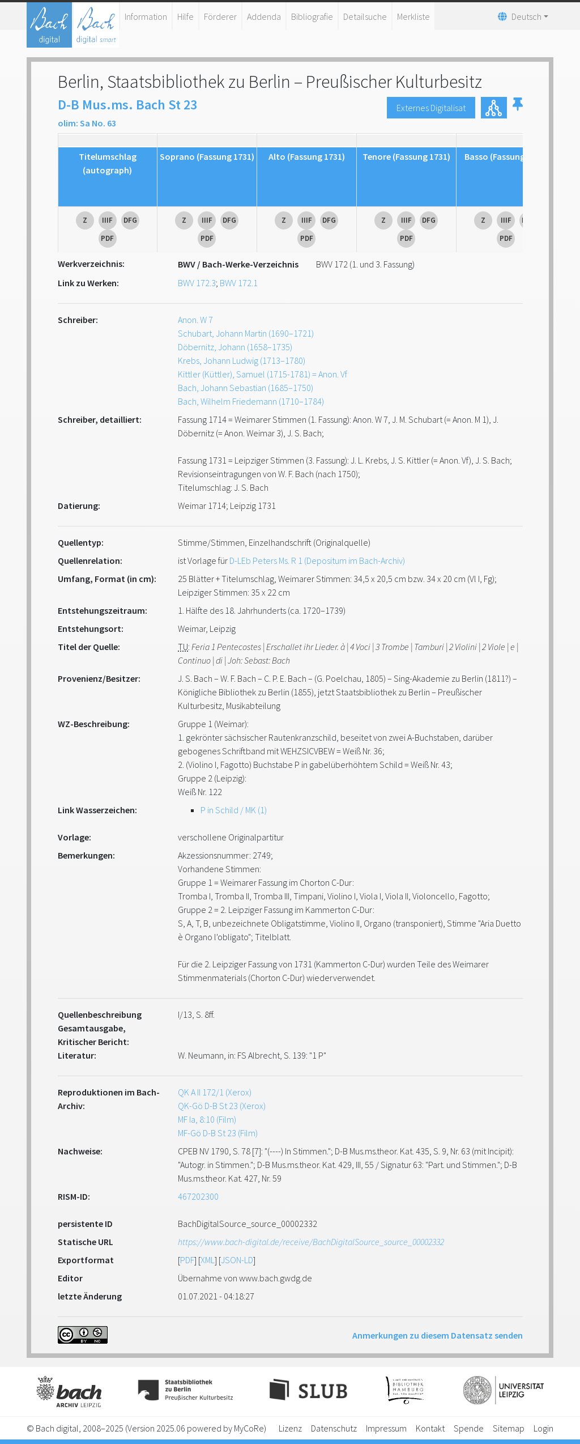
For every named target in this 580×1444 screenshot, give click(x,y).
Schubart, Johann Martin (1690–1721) (246, 333)
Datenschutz (334, 1428)
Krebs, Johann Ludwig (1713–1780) (241, 360)
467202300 (198, 1196)
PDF (187, 1259)
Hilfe (185, 16)
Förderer (220, 16)
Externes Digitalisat (431, 107)
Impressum (386, 1428)
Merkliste (413, 16)
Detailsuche (365, 16)
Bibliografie (312, 16)
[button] (518, 107)
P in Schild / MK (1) (234, 810)
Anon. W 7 (195, 319)
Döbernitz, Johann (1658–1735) (235, 346)
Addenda (264, 16)
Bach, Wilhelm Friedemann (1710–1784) (251, 401)
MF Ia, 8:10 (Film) (207, 1119)
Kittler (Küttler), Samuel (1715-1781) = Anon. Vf (262, 374)
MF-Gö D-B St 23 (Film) (218, 1133)
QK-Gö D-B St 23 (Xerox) (222, 1105)
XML (208, 1259)
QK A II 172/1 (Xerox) (214, 1092)
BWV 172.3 (197, 282)
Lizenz (290, 1428)
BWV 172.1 (239, 282)
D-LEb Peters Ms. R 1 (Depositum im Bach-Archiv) (317, 560)
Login (543, 1428)
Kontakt (430, 1428)
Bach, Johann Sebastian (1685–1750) (245, 387)
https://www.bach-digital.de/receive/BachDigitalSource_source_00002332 (311, 1241)
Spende (469, 1428)
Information (146, 16)
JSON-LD (237, 1259)
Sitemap (508, 1428)
